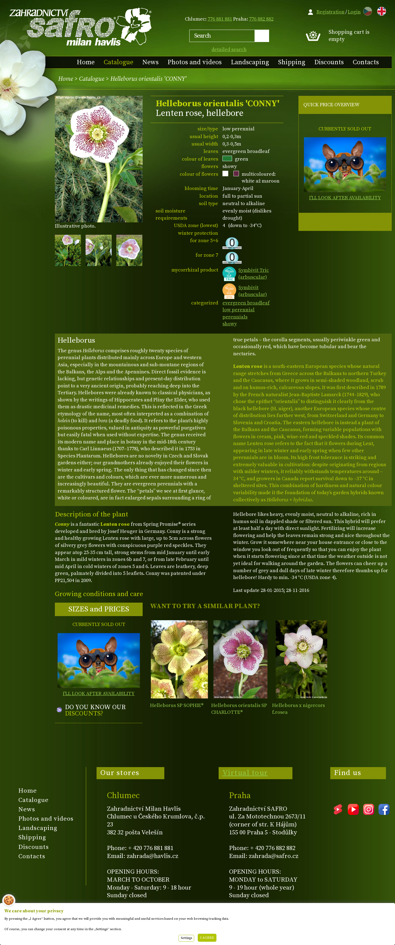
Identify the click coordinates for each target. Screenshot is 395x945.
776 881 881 (220, 19)
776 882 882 (261, 19)
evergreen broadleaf (246, 303)
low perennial (238, 310)
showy (229, 324)
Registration (331, 12)
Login (354, 12)
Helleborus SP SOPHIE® (177, 705)
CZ (366, 10)
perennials (234, 317)
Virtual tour (245, 773)
